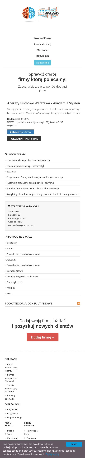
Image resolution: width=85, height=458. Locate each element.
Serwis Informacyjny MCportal (11, 388)
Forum (9, 248)
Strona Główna (42, 38)
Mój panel (42, 49)
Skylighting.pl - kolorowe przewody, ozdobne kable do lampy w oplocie (43, 194)
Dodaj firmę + (42, 337)
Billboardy (11, 242)
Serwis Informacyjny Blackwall (11, 378)
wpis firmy (20, 131)
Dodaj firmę (42, 62)
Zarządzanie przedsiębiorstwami (23, 254)
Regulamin (42, 55)
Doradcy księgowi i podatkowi (22, 276)
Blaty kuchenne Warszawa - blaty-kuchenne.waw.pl (32, 188)
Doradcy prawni (14, 270)
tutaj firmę (24, 138)
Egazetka (11, 171)
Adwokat (11, 259)
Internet (10, 287)
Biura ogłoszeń (14, 282)
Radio (9, 293)
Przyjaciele (12, 413)
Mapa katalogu (14, 417)
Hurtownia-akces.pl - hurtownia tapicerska (28, 160)
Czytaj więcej (52, 454)
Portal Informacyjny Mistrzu (11, 367)
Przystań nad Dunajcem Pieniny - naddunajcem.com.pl (34, 177)
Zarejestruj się (42, 44)
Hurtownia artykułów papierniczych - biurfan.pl (30, 182)
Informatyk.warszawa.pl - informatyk (25, 165)
